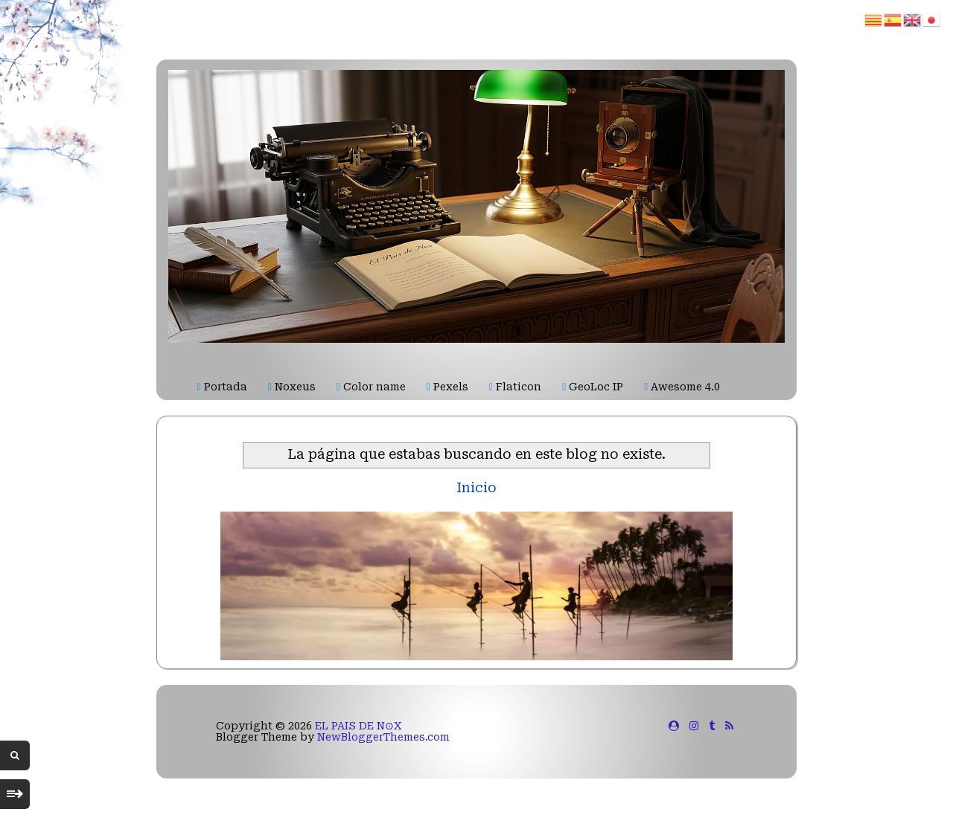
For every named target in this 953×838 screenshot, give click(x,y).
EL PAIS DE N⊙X (358, 726)
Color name (371, 387)
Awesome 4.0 (682, 387)
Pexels (447, 387)
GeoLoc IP (592, 387)
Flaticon (515, 387)
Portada (222, 387)
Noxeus (292, 387)
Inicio (476, 487)
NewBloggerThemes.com (383, 737)
